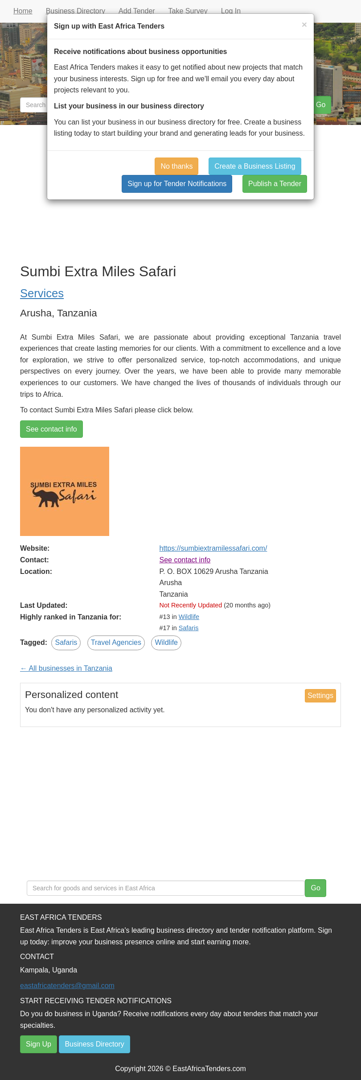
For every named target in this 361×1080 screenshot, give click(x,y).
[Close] (304, 24)
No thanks (176, 166)
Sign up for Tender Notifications (176, 183)
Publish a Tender (274, 183)
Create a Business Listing (254, 166)
